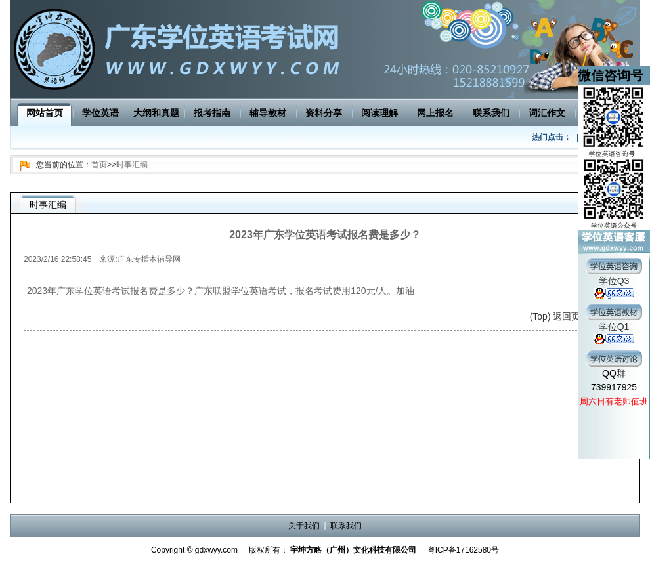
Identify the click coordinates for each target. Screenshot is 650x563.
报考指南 (212, 113)
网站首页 (44, 113)
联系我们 (491, 113)
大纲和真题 (156, 113)
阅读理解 (379, 113)
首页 (99, 164)
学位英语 (100, 113)
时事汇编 (132, 164)
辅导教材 (267, 113)
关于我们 (304, 525)
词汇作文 (547, 113)
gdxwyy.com (216, 549)
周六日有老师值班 (614, 401)
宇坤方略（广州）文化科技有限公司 (353, 549)
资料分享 (323, 113)
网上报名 (435, 113)
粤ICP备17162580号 (463, 549)
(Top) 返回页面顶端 (569, 316)
